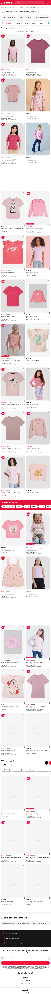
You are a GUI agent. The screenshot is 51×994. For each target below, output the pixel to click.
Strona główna (4, 7)
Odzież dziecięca (19, 7)
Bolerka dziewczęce (42, 17)
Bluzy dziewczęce (25, 17)
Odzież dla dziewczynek (29, 7)
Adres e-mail (4, 954)
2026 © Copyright (25, 992)
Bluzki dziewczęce (9, 17)
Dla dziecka (12, 7)
